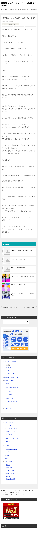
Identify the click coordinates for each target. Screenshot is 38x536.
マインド (8, 368)
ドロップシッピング (11, 401)
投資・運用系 (10, 467)
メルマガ (8, 425)
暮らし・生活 (10, 473)
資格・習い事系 (10, 479)
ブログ (8, 370)
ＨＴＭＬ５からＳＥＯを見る (18, 259)
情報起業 (6, 456)
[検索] (16, 322)
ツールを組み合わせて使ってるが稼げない (21, 250)
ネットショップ (8, 398)
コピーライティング (7, 24)
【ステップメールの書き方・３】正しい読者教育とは (22, 294)
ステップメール (10, 373)
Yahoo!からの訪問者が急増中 (18, 267)
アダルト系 (7, 408)
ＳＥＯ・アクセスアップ (11, 387)
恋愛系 (8, 476)
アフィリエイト (8, 422)
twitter (8, 441)
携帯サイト (9, 383)
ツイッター (9, 391)
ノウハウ (16, 24)
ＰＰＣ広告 (9, 394)
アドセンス (9, 434)
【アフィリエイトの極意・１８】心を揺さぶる (22, 276)
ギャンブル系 (10, 470)
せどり (8, 404)
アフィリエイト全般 (10, 361)
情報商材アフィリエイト (11, 377)
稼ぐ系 (8, 465)
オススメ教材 (8, 461)
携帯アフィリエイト (10, 380)
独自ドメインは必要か (29, 307)
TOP (16, 490)
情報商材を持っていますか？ (10, 307)
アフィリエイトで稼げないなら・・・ (20, 284)
